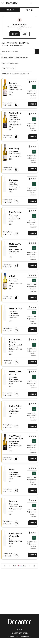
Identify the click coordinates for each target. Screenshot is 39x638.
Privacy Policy (25, 636)
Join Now (15, 33)
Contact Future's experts (19, 633)
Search (37, 51)
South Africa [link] (24, 43)
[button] (16, 74)
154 (14, 566)
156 (24, 566)
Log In (25, 33)
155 (19, 566)
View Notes (33, 104)
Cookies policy (13, 636)
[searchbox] (17, 51)
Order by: (16, 74)
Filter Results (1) (8, 68)
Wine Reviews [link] (12, 43)
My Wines (32, 81)
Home (3, 43)
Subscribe (10, 9)
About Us (19, 630)
